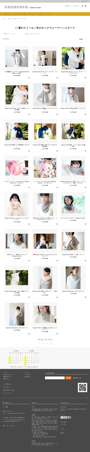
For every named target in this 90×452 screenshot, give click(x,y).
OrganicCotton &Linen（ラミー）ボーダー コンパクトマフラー (73, 72)
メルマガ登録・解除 (49, 372)
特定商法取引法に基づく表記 (9, 387)
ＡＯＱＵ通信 (40, 14)
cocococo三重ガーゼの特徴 (20, 14)
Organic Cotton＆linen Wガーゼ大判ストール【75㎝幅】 (17, 108)
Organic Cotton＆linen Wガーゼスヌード (73, 290)
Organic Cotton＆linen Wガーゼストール (17, 327)
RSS (4, 385)
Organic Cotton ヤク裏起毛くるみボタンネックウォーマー (45, 328)
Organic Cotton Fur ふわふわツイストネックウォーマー (17, 218)
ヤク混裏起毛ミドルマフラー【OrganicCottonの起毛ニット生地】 (16, 72)
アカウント (85, 1)
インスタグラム (48, 14)
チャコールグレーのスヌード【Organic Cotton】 (73, 217)
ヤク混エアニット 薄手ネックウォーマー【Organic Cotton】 (16, 254)
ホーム (4, 18)
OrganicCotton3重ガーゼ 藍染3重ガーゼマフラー (16, 145)
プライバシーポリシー (8, 389)
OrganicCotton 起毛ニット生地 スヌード (73, 254)
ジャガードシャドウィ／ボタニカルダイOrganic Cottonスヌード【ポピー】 (17, 181)
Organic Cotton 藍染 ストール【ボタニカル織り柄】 (73, 145)
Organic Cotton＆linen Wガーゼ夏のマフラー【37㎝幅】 (17, 291)
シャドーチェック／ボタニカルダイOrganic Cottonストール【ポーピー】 (45, 181)
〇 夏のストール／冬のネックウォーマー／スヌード (17, 18)
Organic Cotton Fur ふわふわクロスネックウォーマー (45, 254)
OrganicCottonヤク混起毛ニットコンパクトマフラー (45, 108)
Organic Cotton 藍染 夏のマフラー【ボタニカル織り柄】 (45, 145)
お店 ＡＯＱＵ (31, 14)
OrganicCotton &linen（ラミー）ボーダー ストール (45, 72)
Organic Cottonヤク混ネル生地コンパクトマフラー (73, 108)
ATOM (7, 385)
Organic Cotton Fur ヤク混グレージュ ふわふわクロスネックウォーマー (45, 218)
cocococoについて (7, 14)
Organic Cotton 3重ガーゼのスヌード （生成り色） (45, 291)
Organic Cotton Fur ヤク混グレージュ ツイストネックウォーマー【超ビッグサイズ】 (73, 181)
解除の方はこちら (77, 377)
